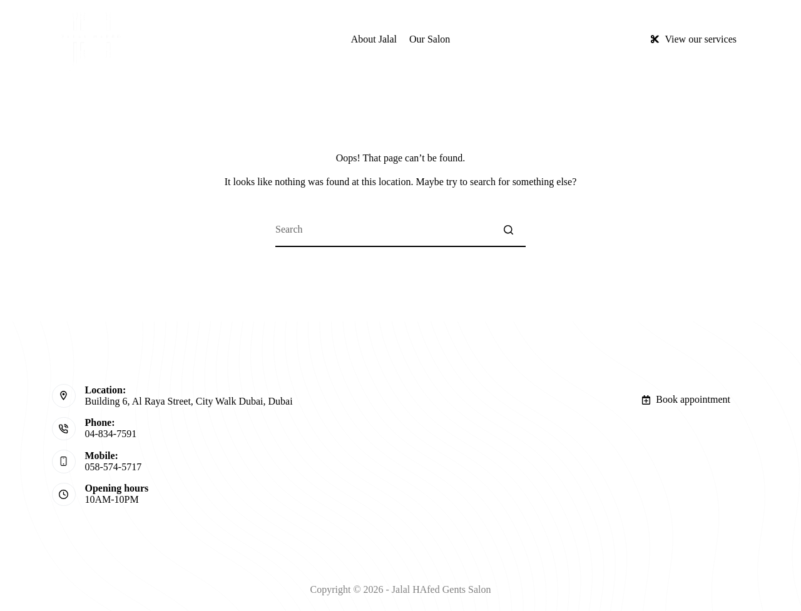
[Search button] (508, 230)
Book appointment (685, 399)
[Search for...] (400, 230)
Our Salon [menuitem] (429, 39)
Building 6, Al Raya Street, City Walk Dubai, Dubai (189, 401)
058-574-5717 (113, 467)
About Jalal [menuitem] (374, 39)
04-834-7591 (111, 433)
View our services (693, 39)
